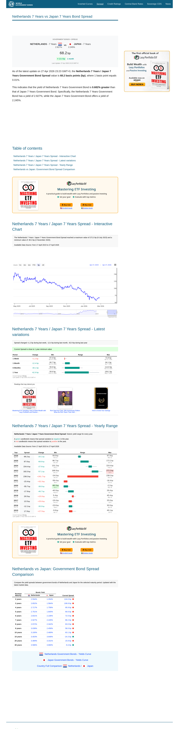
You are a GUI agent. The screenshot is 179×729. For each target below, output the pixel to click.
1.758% (50, 607)
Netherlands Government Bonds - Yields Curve (68, 654)
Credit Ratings (114, 4)
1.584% (50, 603)
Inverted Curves (85, 4)
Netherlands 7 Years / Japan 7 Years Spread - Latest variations (44, 160)
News (168, 4)
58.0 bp (68, 628)
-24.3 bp (68, 637)
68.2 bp (68, 620)
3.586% (34, 645)
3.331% (50, 641)
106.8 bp (68, 603)
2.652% (34, 603)
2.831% (34, 616)
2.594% (34, 599)
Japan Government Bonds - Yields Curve (68, 660)
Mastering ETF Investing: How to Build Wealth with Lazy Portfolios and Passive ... (29, 411)
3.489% (34, 641)
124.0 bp (68, 599)
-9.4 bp (69, 645)
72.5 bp (68, 616)
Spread (100, 4)
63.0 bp (68, 624)
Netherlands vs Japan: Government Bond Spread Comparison (44, 169)
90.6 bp (68, 612)
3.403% (34, 637)
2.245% (50, 620)
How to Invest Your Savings (101, 410)
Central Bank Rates (134, 4)
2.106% (50, 616)
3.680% (50, 645)
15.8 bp (68, 641)
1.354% (50, 599)
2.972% (34, 624)
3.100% (34, 632)
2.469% (50, 632)
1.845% (50, 612)
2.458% (50, 628)
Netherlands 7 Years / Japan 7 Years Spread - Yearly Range (43, 165)
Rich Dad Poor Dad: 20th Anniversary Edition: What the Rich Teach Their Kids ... (65, 411)
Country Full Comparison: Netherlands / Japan (65, 666)
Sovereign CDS (154, 4)
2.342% (50, 624)
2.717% (34, 607)
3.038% (34, 628)
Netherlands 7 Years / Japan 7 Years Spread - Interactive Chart (44, 156)
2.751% (34, 612)
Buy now (66, 205)
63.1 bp (68, 632)
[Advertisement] (65, 28)
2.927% (34, 620)
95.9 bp (68, 607)
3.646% (50, 637)
